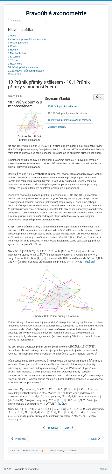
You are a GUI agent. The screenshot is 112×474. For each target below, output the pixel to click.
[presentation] (45, 145)
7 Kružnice (14, 56)
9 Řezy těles (15, 63)
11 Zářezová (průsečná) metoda (26, 70)
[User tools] (98, 97)
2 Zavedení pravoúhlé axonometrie (27, 39)
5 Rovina (13, 49)
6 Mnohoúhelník (17, 53)
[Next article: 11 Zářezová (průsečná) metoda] (96, 439)
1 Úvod (12, 35)
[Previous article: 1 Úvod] (18, 439)
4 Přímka (13, 46)
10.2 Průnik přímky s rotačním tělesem (69, 119)
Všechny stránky (57, 126)
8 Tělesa (13, 60)
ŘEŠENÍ (89, 261)
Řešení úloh (14, 74)
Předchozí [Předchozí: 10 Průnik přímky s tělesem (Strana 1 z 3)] (50, 427)
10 (73, 336)
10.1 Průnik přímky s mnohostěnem (67, 113)
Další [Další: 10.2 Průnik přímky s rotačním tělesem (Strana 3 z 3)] (69, 427)
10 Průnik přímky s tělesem (23, 67)
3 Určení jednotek (18, 42)
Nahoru (104, 469)
